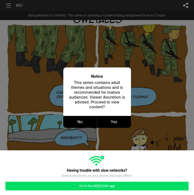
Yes (114, 121)
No (80, 121)
